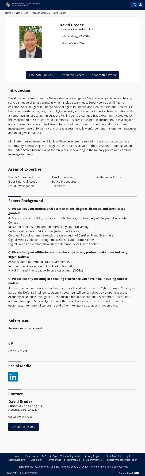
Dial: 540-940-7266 (41, 75)
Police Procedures (40, 13)
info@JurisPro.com (101, 467)
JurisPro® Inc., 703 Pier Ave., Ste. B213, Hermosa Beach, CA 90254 (53, 467)
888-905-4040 (121, 467)
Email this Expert (72, 75)
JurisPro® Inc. (32, 473)
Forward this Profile (103, 75)
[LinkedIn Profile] (13, 376)
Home (8, 13)
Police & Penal (21, 13)
